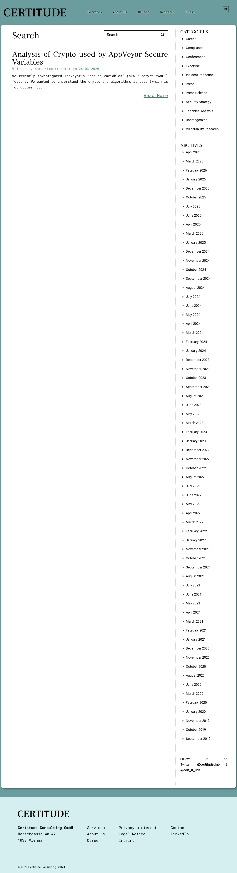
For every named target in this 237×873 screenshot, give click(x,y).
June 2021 (193, 594)
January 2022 (196, 540)
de (226, 9)
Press (190, 12)
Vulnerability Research (202, 129)
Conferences (195, 57)
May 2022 (193, 504)
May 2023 (193, 414)
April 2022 (193, 513)
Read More (156, 95)
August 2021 (195, 576)
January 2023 (196, 441)
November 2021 (198, 549)
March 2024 (194, 333)
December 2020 (197, 648)
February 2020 (196, 702)
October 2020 (196, 666)
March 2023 (194, 423)
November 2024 (198, 260)
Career (143, 12)
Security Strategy (198, 102)
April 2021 (193, 612)
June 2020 (193, 684)
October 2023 (196, 378)
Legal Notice (132, 833)
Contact (178, 827)
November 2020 (198, 657)
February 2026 (196, 170)
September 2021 (198, 567)
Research (167, 12)
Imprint (126, 840)
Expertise (193, 66)
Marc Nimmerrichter (53, 68)
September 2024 (198, 278)
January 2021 (196, 639)
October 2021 (196, 558)
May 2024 (193, 315)
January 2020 (196, 711)
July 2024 (193, 297)
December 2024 (197, 251)
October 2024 (196, 270)
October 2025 (196, 197)
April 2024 (193, 323)
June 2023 (193, 405)
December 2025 (197, 188)
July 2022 (193, 486)
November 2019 (198, 721)
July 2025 (193, 206)
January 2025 (196, 242)
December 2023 (197, 360)
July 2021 (193, 585)
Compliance (194, 48)
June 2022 (193, 495)
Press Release (196, 93)
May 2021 (193, 603)
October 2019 (196, 729)
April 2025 (193, 224)
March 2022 (194, 522)
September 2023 (198, 387)
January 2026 (196, 179)
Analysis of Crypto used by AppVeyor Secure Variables (90, 58)
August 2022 (195, 477)
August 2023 (195, 396)
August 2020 (195, 675)
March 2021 (194, 621)
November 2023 (198, 369)
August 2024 (195, 288)
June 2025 (193, 215)
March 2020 (194, 694)
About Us (120, 12)
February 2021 (196, 630)
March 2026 (194, 161)
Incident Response (200, 75)
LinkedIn (180, 833)
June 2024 (193, 306)
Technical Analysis (199, 111)
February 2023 (196, 432)
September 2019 (198, 739)
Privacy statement (138, 827)
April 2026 (193, 152)
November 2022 (198, 459)
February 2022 (196, 531)
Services (94, 12)
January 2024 (196, 351)
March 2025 (194, 233)
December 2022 (197, 450)
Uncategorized (196, 120)
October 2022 (196, 468)
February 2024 (196, 342)
